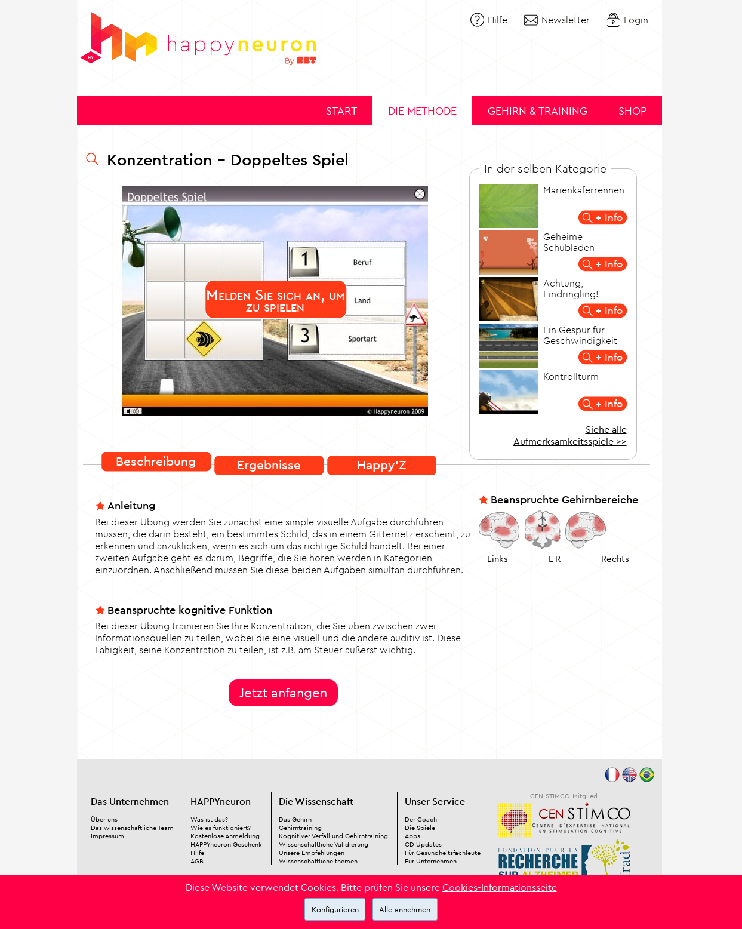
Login (636, 20)
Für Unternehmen (431, 861)
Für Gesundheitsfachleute (443, 852)
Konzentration (160, 159)
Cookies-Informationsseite (499, 887)
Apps (412, 836)
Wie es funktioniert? (220, 827)
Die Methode (422, 111)
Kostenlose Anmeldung (225, 836)
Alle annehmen (404, 909)
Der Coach (421, 819)
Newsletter (565, 20)
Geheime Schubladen (569, 241)
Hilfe (497, 20)
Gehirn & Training (537, 111)
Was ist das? (209, 819)
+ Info (609, 217)
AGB (197, 861)
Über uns (104, 819)
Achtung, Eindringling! (571, 288)
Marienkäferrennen (583, 190)
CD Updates (423, 844)
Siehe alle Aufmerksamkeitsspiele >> (570, 435)
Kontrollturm (571, 376)
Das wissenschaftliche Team (132, 827)
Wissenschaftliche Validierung (323, 844)
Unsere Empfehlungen (311, 852)
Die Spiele (420, 827)
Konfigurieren (335, 909)
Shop (632, 111)
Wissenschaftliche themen (318, 861)
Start (341, 111)
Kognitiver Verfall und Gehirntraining (333, 836)
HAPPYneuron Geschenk (226, 844)
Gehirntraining (300, 827)
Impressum (107, 836)
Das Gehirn (295, 819)
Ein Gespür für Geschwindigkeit (580, 335)
